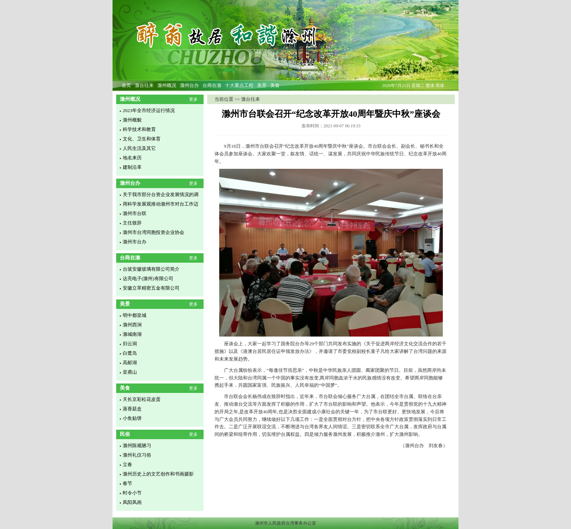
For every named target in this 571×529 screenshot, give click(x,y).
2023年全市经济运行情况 (149, 110)
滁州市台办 (134, 241)
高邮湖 (130, 362)
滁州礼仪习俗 (137, 455)
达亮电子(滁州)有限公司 (148, 278)
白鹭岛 (130, 353)
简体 (440, 85)
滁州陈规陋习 (137, 445)
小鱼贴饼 (132, 418)
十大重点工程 (239, 85)
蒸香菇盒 (132, 408)
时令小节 (132, 493)
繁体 (430, 85)
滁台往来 (144, 85)
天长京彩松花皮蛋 (142, 399)
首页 (126, 85)
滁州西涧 (132, 324)
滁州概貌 (132, 120)
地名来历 (132, 157)
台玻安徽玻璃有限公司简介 (151, 269)
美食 (275, 85)
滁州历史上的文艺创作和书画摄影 (158, 474)
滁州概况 (166, 85)
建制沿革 (132, 167)
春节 (127, 483)
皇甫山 (130, 372)
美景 (262, 85)
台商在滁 (211, 85)
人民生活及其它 (139, 148)
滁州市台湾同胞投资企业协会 (153, 232)
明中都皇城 (134, 315)
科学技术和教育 (139, 129)
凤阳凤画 (132, 502)
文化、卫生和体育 (142, 139)
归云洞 (130, 343)
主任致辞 (132, 223)
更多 (193, 99)
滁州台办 (189, 85)
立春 (127, 464)
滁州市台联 (134, 213)
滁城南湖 (132, 334)
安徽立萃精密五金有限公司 (151, 288)
